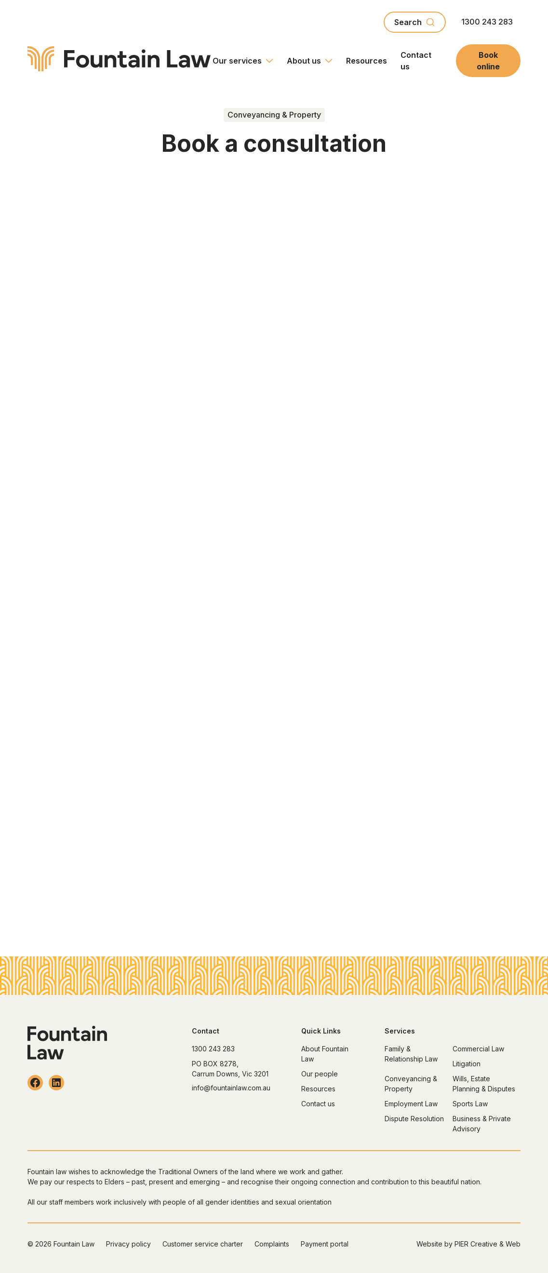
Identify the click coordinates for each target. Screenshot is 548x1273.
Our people (319, 1074)
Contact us (416, 60)
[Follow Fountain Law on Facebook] (35, 1082)
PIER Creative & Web (487, 1244)
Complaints (271, 1244)
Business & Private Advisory (482, 1123)
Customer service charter (202, 1244)
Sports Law (470, 1104)
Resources (366, 61)
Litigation (467, 1064)
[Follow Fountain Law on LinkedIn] (56, 1082)
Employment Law (411, 1104)
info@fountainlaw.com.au (231, 1088)
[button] (243, 60)
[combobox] (415, 22)
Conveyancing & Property (411, 1083)
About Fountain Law (324, 1054)
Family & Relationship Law (411, 1054)
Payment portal (324, 1244)
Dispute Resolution (414, 1118)
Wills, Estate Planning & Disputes (484, 1083)
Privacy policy (128, 1244)
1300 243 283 (487, 22)
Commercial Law (478, 1049)
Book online (488, 60)
